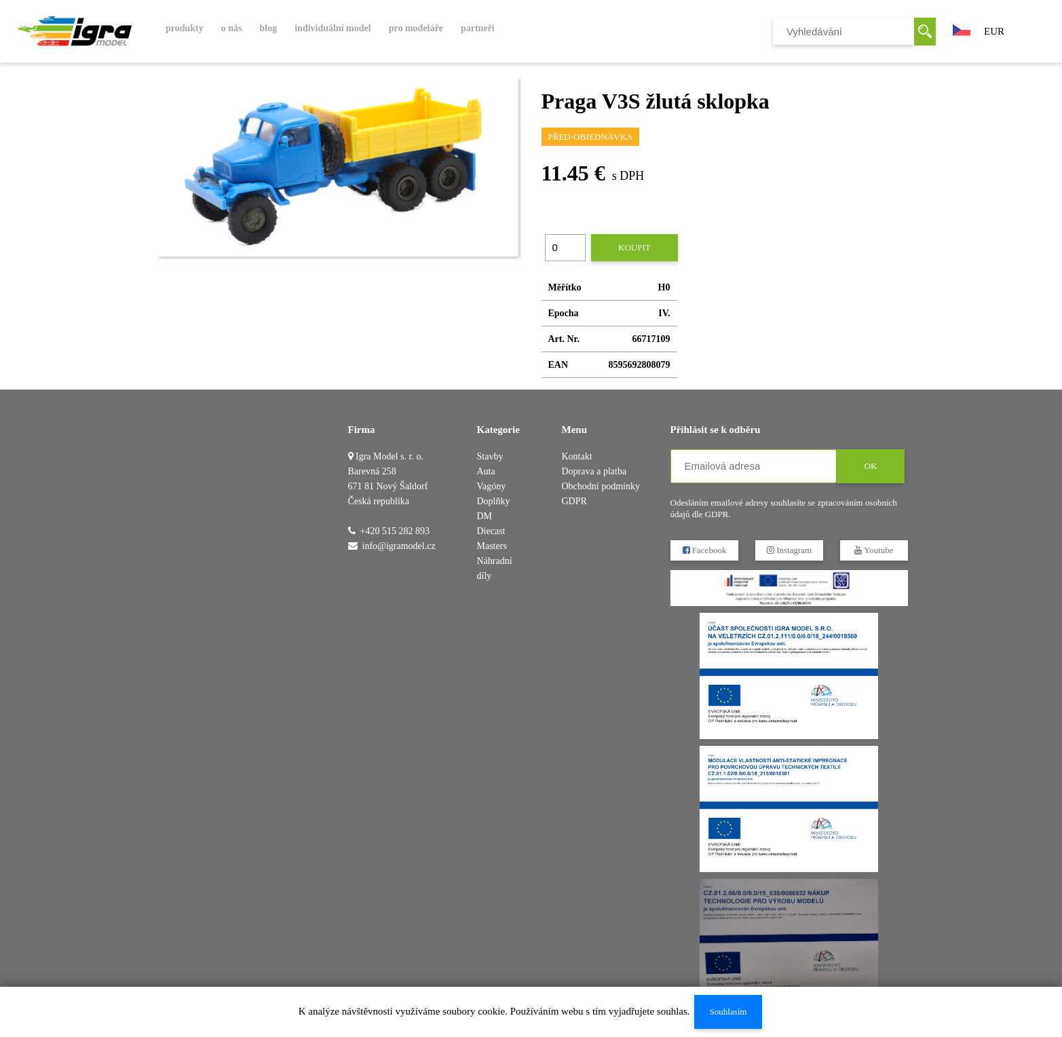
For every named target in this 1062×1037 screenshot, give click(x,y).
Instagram (788, 550)
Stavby (490, 456)
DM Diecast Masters (492, 531)
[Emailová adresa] (753, 466)
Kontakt (577, 456)
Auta (486, 471)
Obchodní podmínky (601, 486)
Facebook (704, 550)
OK (870, 466)
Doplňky (493, 501)
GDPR (574, 501)
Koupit (634, 247)
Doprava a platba (594, 471)
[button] (961, 28)
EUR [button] (994, 31)
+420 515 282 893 (395, 531)
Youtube (873, 550)
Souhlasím (727, 1011)
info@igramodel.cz (399, 546)
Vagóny (491, 486)
